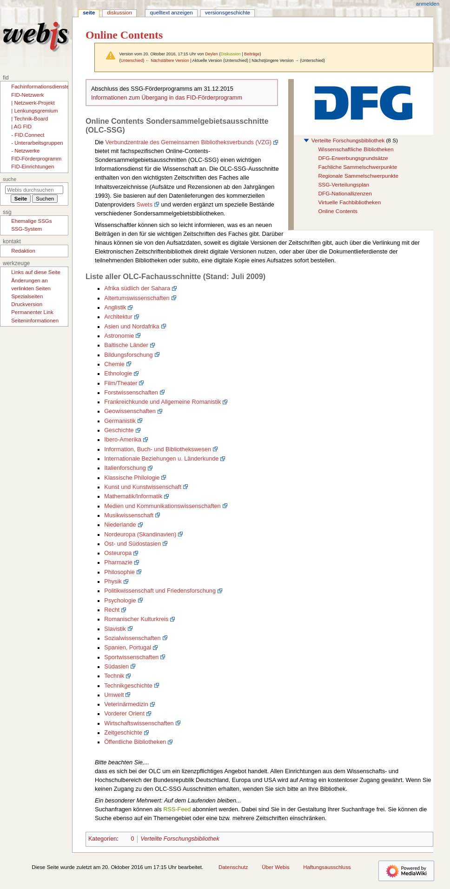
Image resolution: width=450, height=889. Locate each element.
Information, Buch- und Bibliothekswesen (157, 449)
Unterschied (131, 60)
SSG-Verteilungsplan (343, 184)
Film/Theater (120, 383)
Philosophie (119, 572)
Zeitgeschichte (123, 732)
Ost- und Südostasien (132, 544)
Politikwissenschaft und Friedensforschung (160, 591)
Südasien (116, 666)
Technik (114, 676)
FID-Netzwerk (27, 95)
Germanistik (120, 421)
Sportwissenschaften (131, 657)
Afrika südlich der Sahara (137, 288)
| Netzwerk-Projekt (32, 103)
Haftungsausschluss (327, 867)
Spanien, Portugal (127, 647)
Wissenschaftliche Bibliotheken (355, 149)
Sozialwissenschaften (132, 638)
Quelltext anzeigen (171, 12)
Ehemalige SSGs (31, 221)
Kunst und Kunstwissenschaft (142, 487)
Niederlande (120, 524)
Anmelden (427, 4)
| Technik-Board (29, 118)
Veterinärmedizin (126, 704)
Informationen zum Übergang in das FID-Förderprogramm (166, 97)
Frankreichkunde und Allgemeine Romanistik (162, 402)
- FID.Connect (27, 135)
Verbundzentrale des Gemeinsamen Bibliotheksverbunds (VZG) (188, 142)
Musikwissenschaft (128, 515)
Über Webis (275, 867)
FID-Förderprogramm (36, 158)
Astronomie (119, 336)
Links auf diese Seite (35, 272)
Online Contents (337, 211)
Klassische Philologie (131, 478)
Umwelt (114, 695)
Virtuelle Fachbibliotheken (349, 202)
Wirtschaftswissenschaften (138, 723)
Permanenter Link (32, 312)
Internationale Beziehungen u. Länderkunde (161, 458)
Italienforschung (125, 468)
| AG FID (21, 126)
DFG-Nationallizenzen (344, 193)
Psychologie (120, 600)
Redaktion (23, 251)
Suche (9, 179)
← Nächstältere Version (167, 60)
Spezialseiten (27, 296)
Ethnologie (118, 373)
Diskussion (230, 54)
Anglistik (115, 307)
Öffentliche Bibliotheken (135, 742)
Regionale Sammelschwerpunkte (358, 176)
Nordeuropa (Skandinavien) (140, 534)
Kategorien (102, 839)
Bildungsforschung (128, 355)
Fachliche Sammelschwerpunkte (357, 167)
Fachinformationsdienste (40, 86)
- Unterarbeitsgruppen (37, 143)
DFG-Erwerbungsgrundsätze (353, 158)
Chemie (114, 364)
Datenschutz (233, 867)
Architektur (118, 317)
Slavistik (115, 629)
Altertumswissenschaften (136, 298)
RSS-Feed (177, 809)
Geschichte (118, 430)
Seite (89, 12)
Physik (112, 581)
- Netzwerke (25, 151)
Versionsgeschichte (227, 12)
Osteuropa (118, 553)
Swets (144, 204)
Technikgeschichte (128, 685)
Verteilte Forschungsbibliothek (347, 140)
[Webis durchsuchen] (34, 190)
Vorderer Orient (124, 713)
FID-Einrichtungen (32, 166)
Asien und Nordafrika (131, 326)
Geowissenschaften (130, 411)
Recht (111, 610)
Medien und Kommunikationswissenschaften (162, 506)
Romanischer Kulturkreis (136, 619)
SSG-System (26, 229)
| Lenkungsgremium (34, 111)
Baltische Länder (126, 345)
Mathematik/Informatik (133, 496)
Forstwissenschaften (131, 392)
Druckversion (26, 304)
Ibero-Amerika (122, 439)
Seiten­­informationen (35, 320)
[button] (306, 140)
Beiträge (251, 54)
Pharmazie (118, 562)
